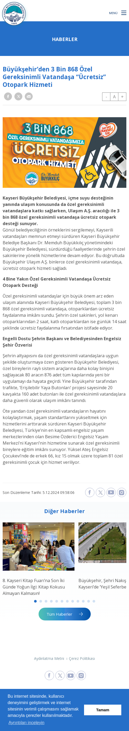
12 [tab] (94, 601)
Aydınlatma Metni (49, 658)
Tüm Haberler (59, 614)
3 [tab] (46, 601)
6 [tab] (62, 601)
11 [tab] (88, 601)
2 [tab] (40, 601)
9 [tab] (78, 601)
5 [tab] (56, 601)
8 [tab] (72, 601)
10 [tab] (83, 601)
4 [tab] (51, 601)
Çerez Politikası (82, 658)
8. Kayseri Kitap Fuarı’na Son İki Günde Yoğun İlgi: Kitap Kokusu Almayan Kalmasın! (34, 587)
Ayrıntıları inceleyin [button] (26, 722)
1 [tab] (35, 601)
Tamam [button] (102, 710)
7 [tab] (67, 601)
